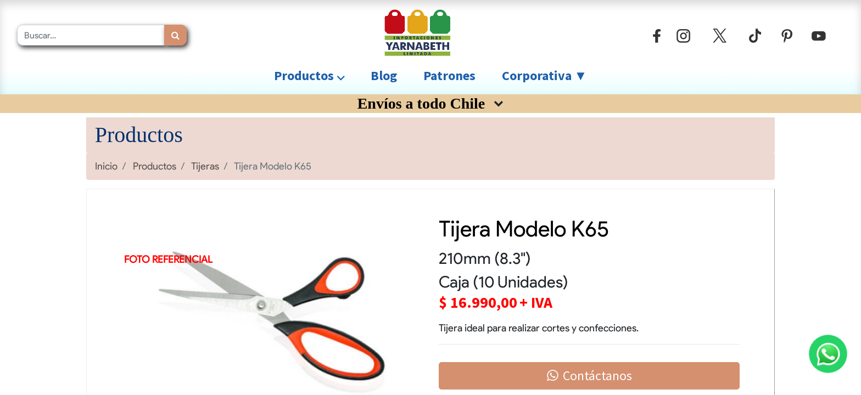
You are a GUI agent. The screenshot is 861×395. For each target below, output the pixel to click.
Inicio (106, 166)
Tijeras (205, 166)
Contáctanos (589, 375)
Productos (154, 166)
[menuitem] (383, 75)
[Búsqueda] (175, 35)
